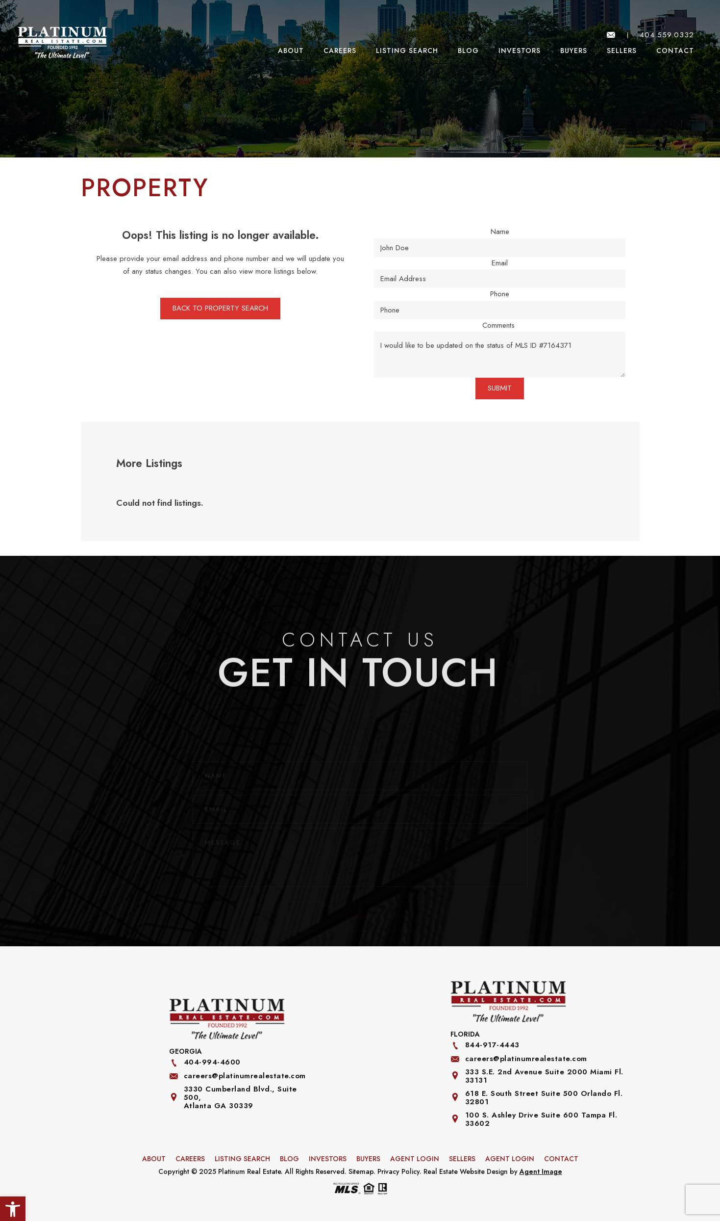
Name (500, 231)
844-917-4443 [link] (492, 1045)
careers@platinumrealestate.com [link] (245, 1076)
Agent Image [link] (541, 1171)
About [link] (291, 50)
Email (500, 263)
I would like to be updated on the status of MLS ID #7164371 (499, 355)
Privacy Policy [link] (398, 1171)
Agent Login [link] (414, 1159)
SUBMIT (500, 388)
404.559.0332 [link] (667, 34)
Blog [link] (468, 50)
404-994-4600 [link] (212, 1062)
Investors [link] (519, 50)
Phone (499, 293)
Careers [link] (339, 50)
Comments (498, 325)
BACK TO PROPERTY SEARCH (220, 308)
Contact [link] (675, 50)
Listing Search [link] (407, 50)
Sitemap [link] (360, 1171)
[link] (62, 42)
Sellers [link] (622, 50)
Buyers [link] (573, 50)
